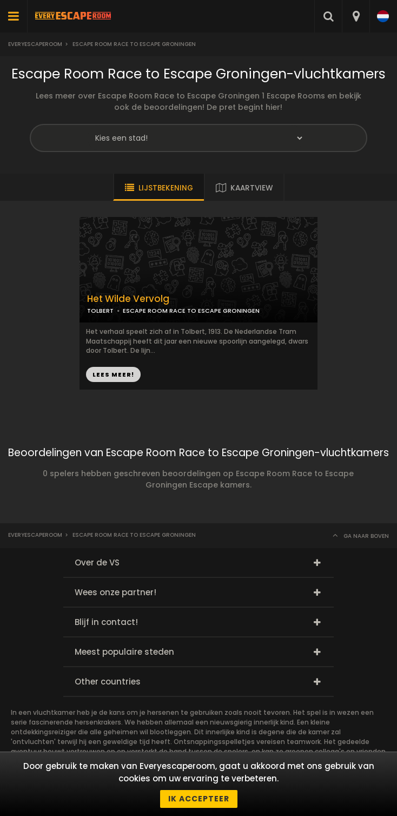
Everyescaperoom (35, 44)
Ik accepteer (198, 798)
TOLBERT (100, 310)
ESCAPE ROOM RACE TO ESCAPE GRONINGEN (191, 310)
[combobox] (355, 16)
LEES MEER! (113, 374)
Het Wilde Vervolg (128, 299)
